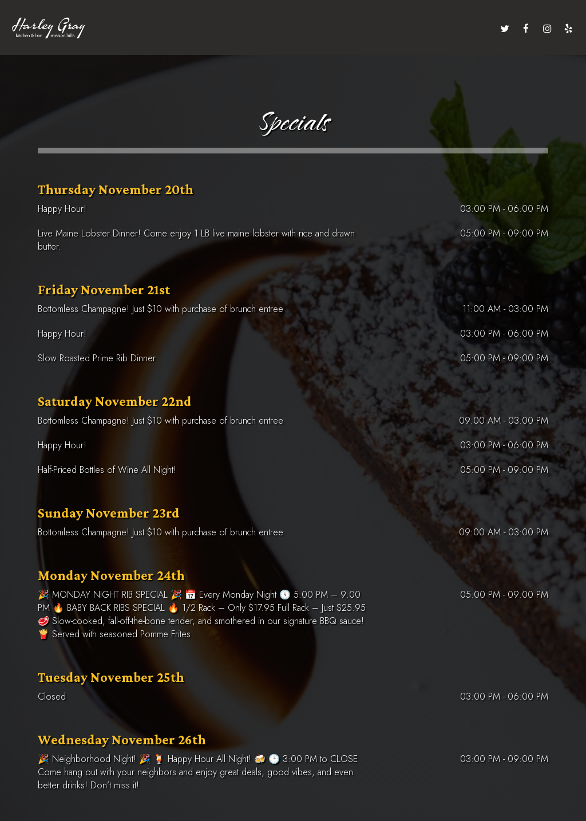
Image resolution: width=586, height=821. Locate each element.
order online (466, 28)
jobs (425, 28)
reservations (341, 28)
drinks (161, 28)
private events (208, 28)
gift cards (390, 28)
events (256, 28)
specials (293, 28)
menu (129, 28)
